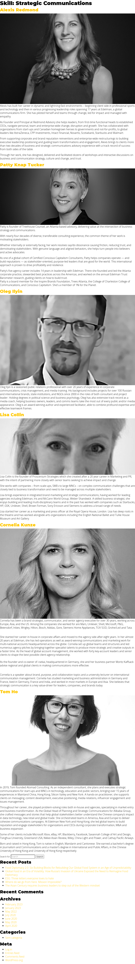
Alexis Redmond (19, 9)
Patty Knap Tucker (22, 164)
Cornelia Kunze (18, 524)
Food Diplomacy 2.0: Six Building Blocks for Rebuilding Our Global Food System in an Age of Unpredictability (68, 867)
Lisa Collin (12, 414)
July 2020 (10, 915)
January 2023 (13, 908)
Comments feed (14, 956)
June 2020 (11, 918)
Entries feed (12, 953)
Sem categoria (13, 937)
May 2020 (11, 922)
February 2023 (13, 904)
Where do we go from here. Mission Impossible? (33, 882)
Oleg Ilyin (11, 291)
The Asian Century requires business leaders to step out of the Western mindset (52, 885)
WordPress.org (14, 960)
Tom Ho (9, 691)
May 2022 (11, 911)
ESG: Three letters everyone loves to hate (29, 878)
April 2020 (11, 926)
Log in (8, 949)
